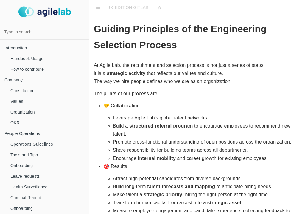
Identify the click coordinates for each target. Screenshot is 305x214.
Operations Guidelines (31, 144)
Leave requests (25, 176)
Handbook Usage (26, 58)
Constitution (21, 90)
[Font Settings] (159, 7)
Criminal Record (25, 197)
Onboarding (21, 165)
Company (13, 80)
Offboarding (21, 208)
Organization (22, 112)
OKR (15, 122)
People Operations (22, 133)
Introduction (15, 47)
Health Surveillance (28, 187)
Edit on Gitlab (128, 7)
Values (16, 101)
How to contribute (27, 69)
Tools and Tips (24, 154)
